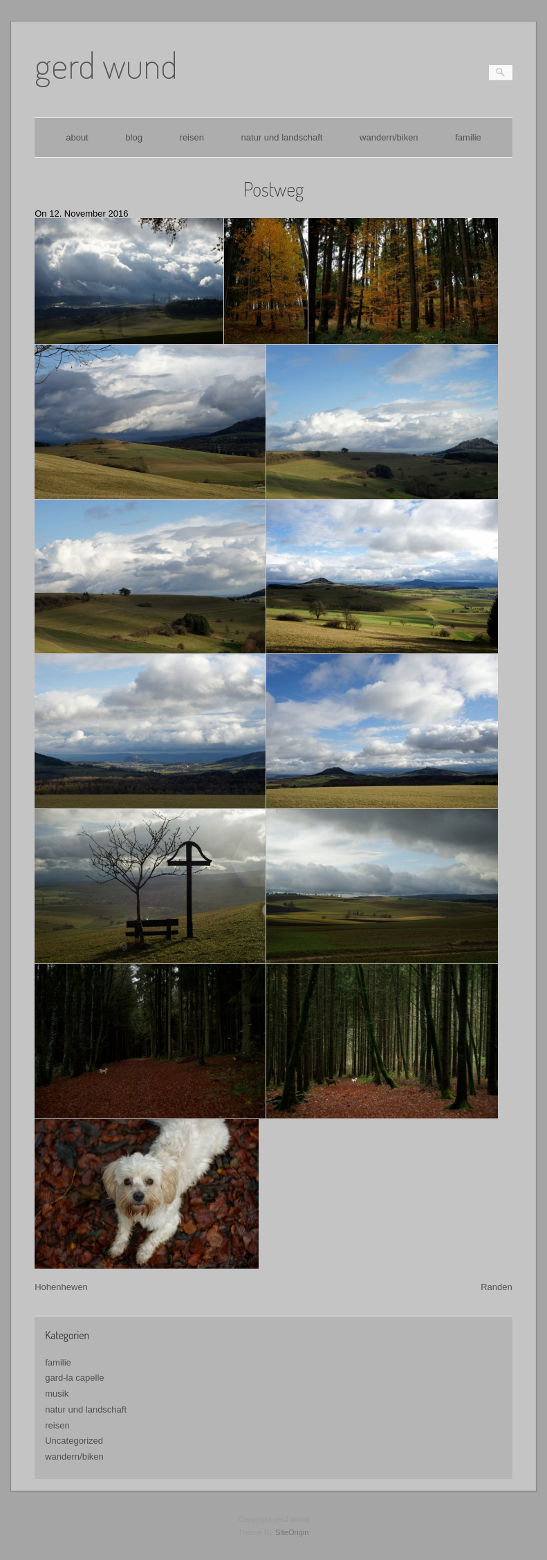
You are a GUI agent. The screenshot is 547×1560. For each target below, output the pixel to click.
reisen (192, 137)
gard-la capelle (74, 1377)
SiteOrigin (292, 1532)
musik (56, 1393)
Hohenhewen (61, 1286)
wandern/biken (389, 137)
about (77, 137)
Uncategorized (74, 1440)
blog (133, 137)
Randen (496, 1286)
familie (468, 137)
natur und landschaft (282, 137)
